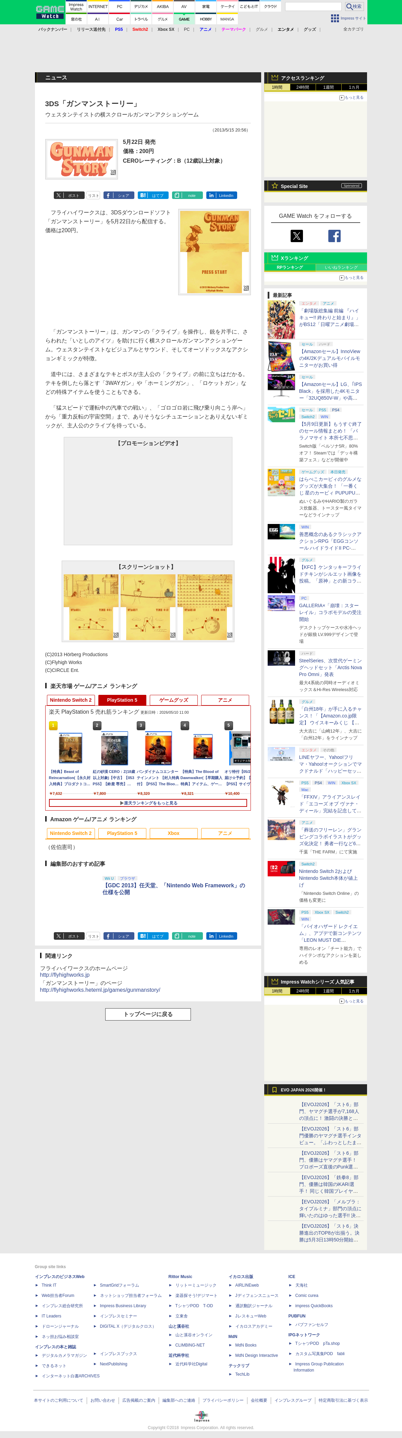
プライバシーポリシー (223, 1400)
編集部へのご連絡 (178, 1400)
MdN (233, 1336)
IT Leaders (51, 1316)
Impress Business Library (123, 1305)
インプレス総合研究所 (62, 1305)
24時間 (302, 87)
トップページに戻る (148, 1014)
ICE (292, 1276)
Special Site (294, 186)
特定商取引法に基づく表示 (343, 1400)
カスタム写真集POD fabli (320, 1353)
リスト (93, 195)
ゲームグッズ (173, 700)
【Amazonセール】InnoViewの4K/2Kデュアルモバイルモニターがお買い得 (330, 358)
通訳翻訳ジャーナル (253, 1305)
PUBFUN (297, 1316)
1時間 (277, 87)
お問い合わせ (102, 1400)
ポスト (74, 195)
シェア (123, 195)
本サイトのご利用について (58, 1400)
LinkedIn (226, 195)
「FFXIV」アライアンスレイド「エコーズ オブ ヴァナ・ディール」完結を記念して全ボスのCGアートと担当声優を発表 (330, 810)
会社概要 (259, 1400)
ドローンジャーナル (60, 1326)
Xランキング (294, 258)
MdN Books (246, 1345)
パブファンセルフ (311, 1324)
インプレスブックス (118, 1353)
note (191, 195)
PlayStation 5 (122, 700)
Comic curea (306, 1295)
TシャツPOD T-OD (194, 1305)
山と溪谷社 (179, 1326)
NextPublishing (113, 1364)
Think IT (49, 1285)
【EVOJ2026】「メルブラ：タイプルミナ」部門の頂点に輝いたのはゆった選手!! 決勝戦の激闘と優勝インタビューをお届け (330, 1215)
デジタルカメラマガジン (64, 1355)
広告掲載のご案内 (138, 1400)
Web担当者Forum (58, 1295)
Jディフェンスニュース (257, 1295)
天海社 (301, 1285)
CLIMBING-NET (190, 1345)
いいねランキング (341, 267)
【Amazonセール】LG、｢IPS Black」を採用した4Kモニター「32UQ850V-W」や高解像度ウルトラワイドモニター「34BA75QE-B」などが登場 (330, 398)
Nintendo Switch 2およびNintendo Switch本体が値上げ (328, 878)
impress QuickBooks (314, 1305)
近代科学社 (179, 1355)
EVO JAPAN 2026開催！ (304, 1090)
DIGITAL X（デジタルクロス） (128, 1326)
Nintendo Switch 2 (71, 700)
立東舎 (181, 1316)
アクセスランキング (302, 78)
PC (187, 29)
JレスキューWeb (250, 1316)
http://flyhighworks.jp (65, 975)
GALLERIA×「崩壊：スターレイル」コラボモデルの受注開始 (330, 612)
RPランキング (290, 267)
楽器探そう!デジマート (196, 1295)
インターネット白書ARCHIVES (71, 1376)
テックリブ (239, 1365)
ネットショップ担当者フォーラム (131, 1295)
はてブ (157, 195)
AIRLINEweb (247, 1285)
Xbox (173, 833)
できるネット (54, 1365)
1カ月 (354, 87)
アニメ (225, 700)
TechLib (242, 1374)
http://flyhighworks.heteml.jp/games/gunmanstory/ (100, 990)
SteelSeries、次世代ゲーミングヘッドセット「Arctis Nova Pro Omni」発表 (330, 667)
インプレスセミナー (118, 1316)
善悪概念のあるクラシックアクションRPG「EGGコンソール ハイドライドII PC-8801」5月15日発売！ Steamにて (330, 548)
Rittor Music (180, 1276)
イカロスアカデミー (253, 1326)
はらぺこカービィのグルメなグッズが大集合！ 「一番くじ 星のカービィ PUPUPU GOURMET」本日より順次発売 (330, 492)
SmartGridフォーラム (119, 1285)
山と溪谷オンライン (193, 1335)
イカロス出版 (241, 1276)
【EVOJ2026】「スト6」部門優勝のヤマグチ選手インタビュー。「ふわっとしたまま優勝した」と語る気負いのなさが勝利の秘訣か (330, 1142)
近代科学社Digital (191, 1364)
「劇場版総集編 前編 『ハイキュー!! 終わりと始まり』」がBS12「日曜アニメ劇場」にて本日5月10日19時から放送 (330, 324)
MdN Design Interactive (256, 1355)
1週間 (328, 87)
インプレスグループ (293, 1400)
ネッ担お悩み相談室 (60, 1336)
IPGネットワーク (304, 1335)
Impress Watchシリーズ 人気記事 (318, 982)
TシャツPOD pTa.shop (317, 1343)
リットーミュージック (196, 1285)
